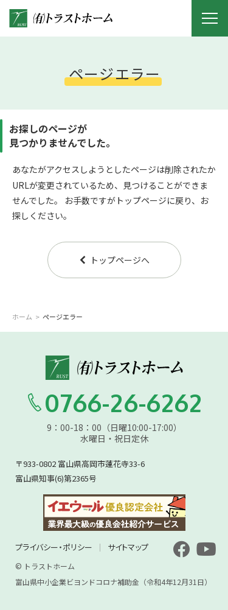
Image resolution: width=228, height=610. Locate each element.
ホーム (22, 316)
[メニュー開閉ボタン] (210, 18)
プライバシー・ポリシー (53, 547)
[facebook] (181, 549)
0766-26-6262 (114, 402)
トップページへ (114, 260)
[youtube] (206, 549)
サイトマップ (128, 547)
